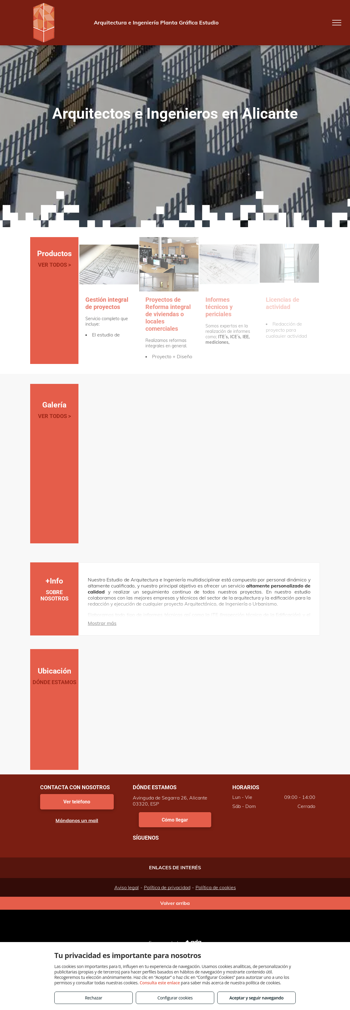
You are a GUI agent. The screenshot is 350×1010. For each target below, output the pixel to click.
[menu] (337, 23)
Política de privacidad (167, 887)
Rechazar (93, 998)
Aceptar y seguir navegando (256, 998)
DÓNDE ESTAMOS (54, 682)
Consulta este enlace (160, 983)
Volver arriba (175, 903)
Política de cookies (216, 887)
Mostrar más (102, 623)
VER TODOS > (54, 265)
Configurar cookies (175, 998)
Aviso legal (126, 887)
